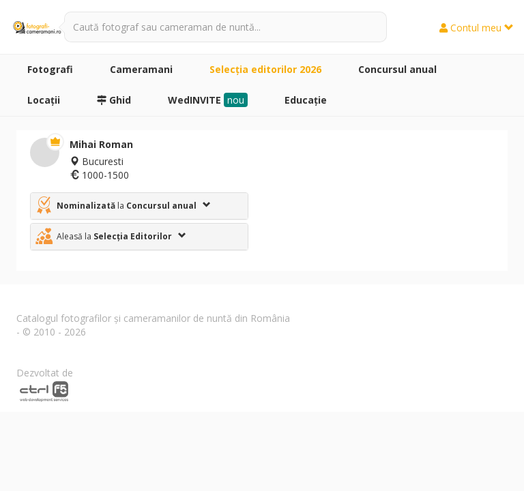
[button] (139, 205)
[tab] (139, 206)
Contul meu (476, 27)
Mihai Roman (101, 144)
